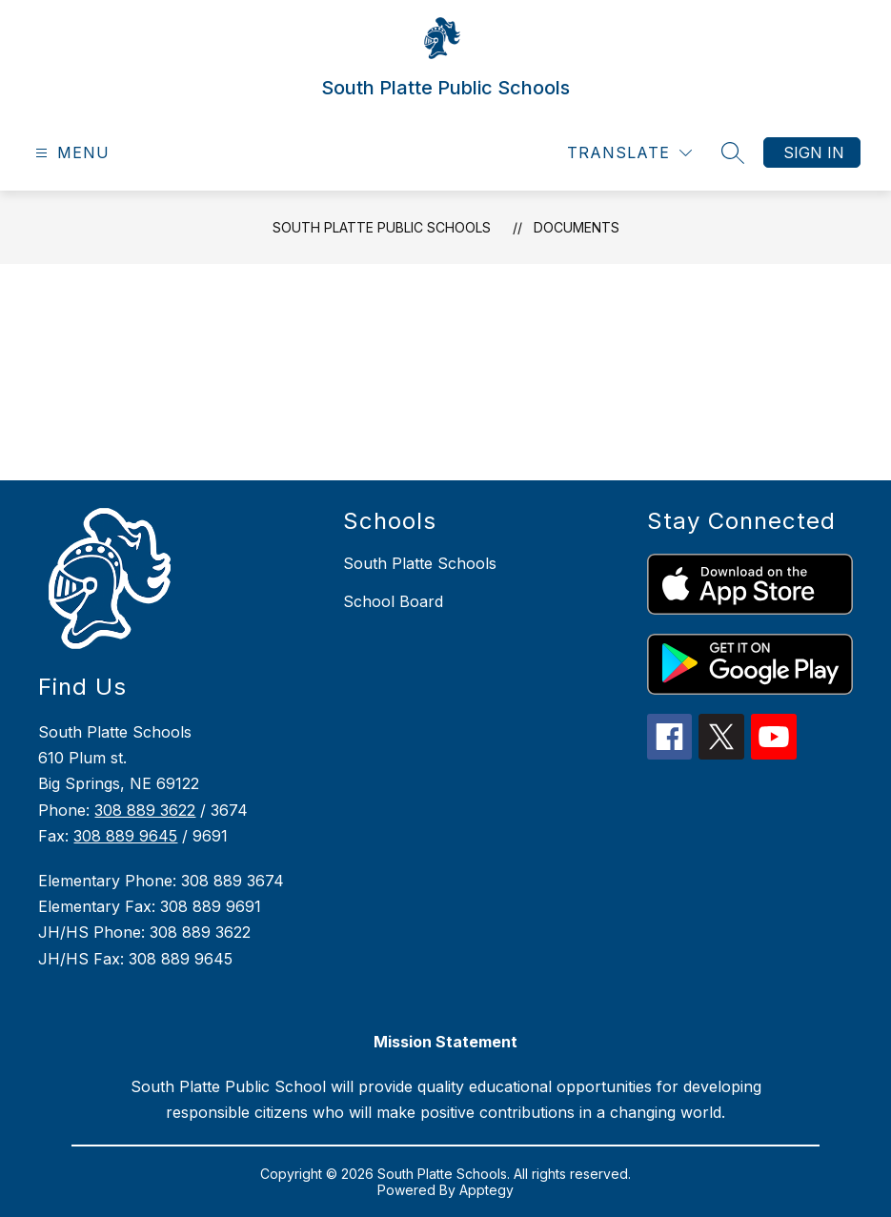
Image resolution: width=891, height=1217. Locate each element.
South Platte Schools (419, 563)
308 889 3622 (144, 810)
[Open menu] (70, 153)
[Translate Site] (629, 153)
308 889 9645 (125, 835)
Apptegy (486, 1190)
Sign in (813, 152)
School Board (393, 601)
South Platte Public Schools (382, 227)
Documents (576, 227)
